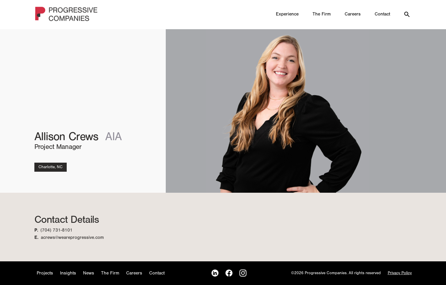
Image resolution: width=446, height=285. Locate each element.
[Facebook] (228, 273)
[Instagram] (242, 273)
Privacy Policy (400, 273)
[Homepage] (66, 15)
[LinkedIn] (214, 273)
